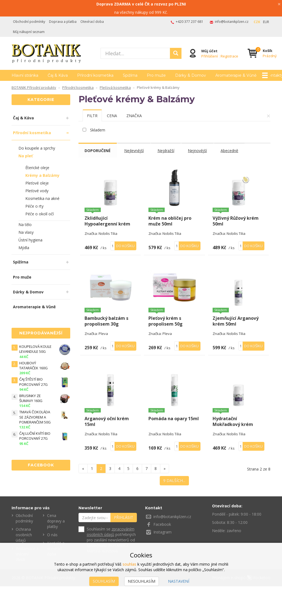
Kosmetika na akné (42, 198)
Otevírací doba (92, 21)
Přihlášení (209, 55)
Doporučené (98, 150)
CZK (257, 22)
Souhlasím (104, 581)
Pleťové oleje (37, 183)
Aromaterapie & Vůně (34, 306)
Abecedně (230, 150)
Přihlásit (123, 528)
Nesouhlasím (141, 581)
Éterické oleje (37, 167)
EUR (266, 22)
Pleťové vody (36, 190)
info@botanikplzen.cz (231, 21)
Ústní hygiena (30, 240)
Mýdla (23, 247)
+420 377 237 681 (189, 21)
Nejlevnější (135, 150)
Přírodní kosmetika (95, 75)
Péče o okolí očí (39, 213)
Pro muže (156, 75)
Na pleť (25, 155)
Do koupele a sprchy (36, 148)
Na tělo (25, 224)
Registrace (229, 55)
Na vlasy (26, 232)
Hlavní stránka (25, 75)
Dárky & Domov (190, 75)
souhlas (129, 564)
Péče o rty (34, 206)
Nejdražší (166, 150)
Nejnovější (198, 150)
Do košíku (125, 251)
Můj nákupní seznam (29, 31)
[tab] (92, 115)
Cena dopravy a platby (56, 532)
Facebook (162, 535)
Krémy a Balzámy (42, 175)
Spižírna (130, 75)
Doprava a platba (63, 21)
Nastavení (178, 581)
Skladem (97, 130)
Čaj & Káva (58, 75)
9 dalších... (174, 491)
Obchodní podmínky (29, 21)
